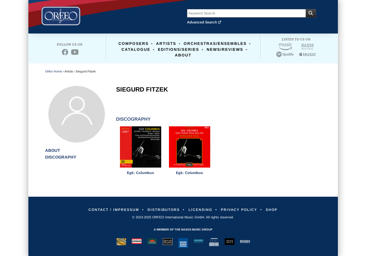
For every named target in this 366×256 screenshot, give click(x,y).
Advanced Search (204, 22)
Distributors (162, 210)
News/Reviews (225, 49)
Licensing (201, 210)
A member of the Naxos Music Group (183, 229)
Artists (166, 43)
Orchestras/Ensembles (215, 43)
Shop (276, 210)
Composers (133, 43)
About (183, 55)
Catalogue (135, 49)
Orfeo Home (53, 71)
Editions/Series (178, 49)
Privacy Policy (241, 210)
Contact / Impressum (110, 210)
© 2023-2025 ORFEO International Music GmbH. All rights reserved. (183, 217)
